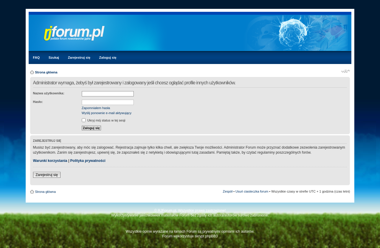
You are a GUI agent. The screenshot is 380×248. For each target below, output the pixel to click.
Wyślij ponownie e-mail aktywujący (107, 113)
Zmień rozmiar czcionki (345, 71)
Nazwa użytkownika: (48, 93)
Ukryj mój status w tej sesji (103, 120)
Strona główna (46, 72)
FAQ (36, 57)
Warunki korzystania (50, 161)
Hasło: (38, 102)
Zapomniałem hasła (96, 108)
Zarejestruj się (79, 57)
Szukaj (54, 57)
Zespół (227, 191)
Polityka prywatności (87, 161)
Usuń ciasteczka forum (251, 191)
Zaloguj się (107, 57)
